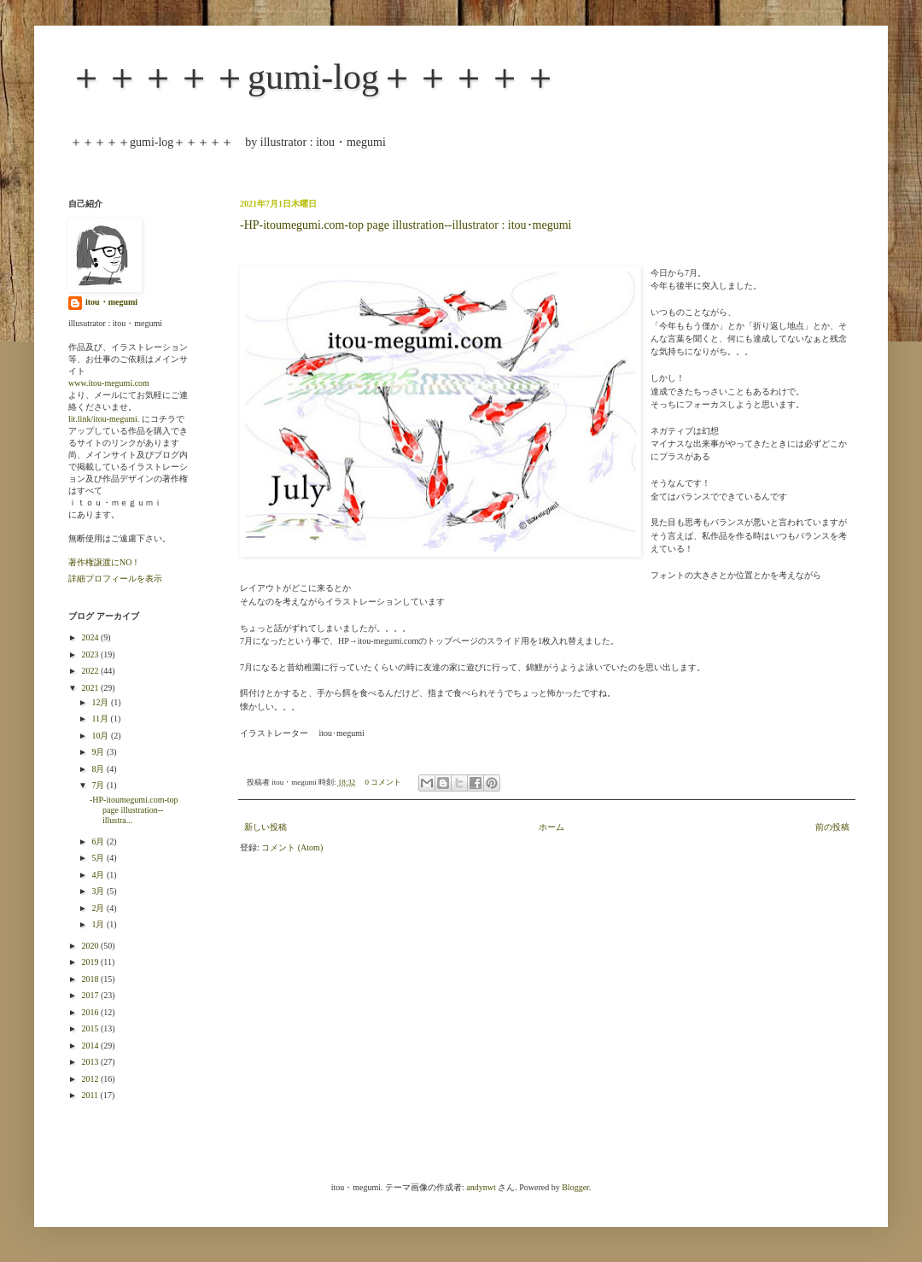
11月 (100, 718)
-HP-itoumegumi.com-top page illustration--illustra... (134, 810)
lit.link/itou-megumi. (103, 419)
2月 (99, 908)
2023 (91, 654)
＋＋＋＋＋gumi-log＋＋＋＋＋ (313, 76)
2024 (91, 637)
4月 (99, 874)
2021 (91, 687)
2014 (91, 1045)
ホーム (551, 827)
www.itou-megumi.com (108, 383)
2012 (91, 1079)
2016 (91, 1012)
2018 (91, 979)
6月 (99, 841)
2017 (91, 995)
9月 (99, 752)
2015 (91, 1028)
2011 (90, 1095)
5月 (99, 857)
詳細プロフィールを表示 (115, 578)
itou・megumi (111, 302)
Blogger (575, 1187)
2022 (91, 670)
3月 (99, 891)
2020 (91, 945)
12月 (101, 702)
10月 (101, 735)
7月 (99, 785)
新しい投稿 (265, 827)
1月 (99, 924)
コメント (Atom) (292, 847)
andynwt (480, 1187)
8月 (99, 769)
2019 (91, 962)
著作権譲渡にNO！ (104, 562)
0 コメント (383, 782)
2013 (91, 1061)
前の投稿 (832, 827)
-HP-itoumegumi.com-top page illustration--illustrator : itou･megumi (405, 225)
